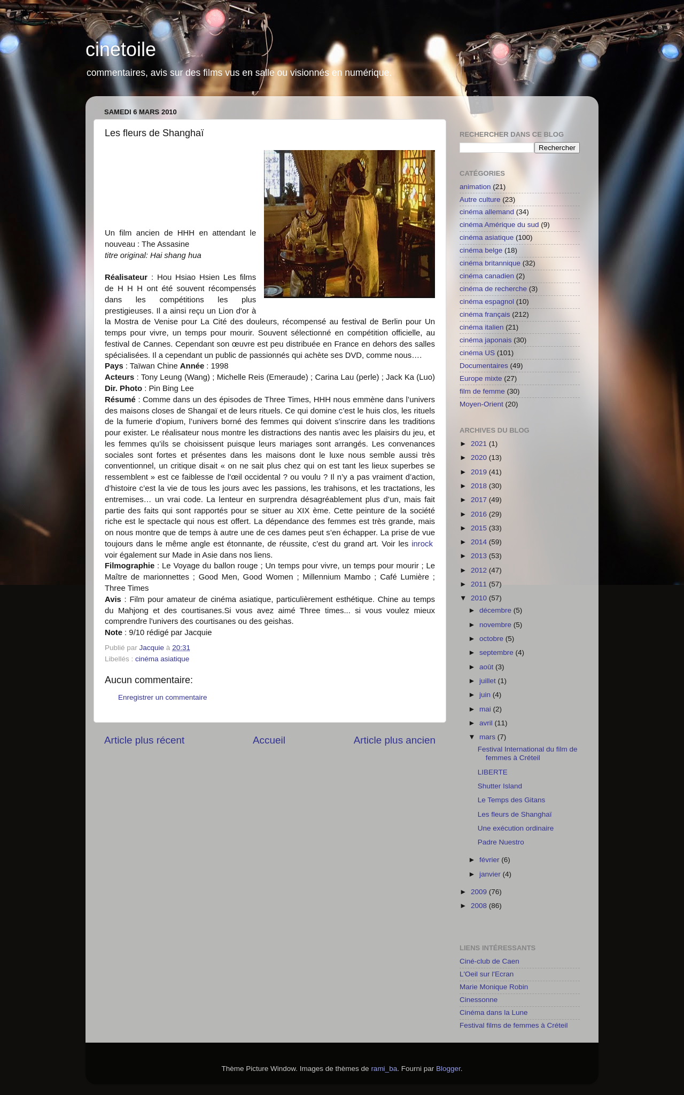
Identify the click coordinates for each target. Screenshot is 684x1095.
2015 (480, 528)
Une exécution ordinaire (516, 828)
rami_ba (384, 1069)
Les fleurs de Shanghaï (515, 814)
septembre (497, 652)
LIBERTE (493, 772)
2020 (480, 457)
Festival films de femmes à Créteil (514, 1025)
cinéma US (477, 353)
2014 (480, 542)
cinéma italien (482, 327)
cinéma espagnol (487, 302)
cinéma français (485, 314)
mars (488, 737)
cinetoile (121, 49)
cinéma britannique (490, 263)
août (487, 667)
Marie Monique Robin (494, 987)
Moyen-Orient (481, 404)
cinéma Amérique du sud (499, 225)
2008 (480, 906)
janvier (491, 874)
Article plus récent (144, 740)
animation (475, 187)
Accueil (269, 740)
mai (486, 709)
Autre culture (480, 199)
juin (486, 695)
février (490, 860)
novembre (496, 625)
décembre (496, 610)
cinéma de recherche (493, 289)
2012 (480, 570)
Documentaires (484, 366)
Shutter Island (500, 786)
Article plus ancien (395, 740)
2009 (480, 892)
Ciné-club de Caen (489, 961)
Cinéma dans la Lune (494, 1012)
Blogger (448, 1069)
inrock (422, 543)
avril (487, 723)
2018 (480, 486)
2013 (480, 556)
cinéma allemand (487, 212)
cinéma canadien (487, 276)
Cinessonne (479, 1000)
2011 (480, 584)
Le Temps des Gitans (512, 800)
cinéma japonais (486, 340)
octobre (492, 639)
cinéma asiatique (162, 659)
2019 (480, 472)
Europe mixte (481, 378)
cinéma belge (481, 250)
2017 (480, 500)
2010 (480, 598)
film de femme (482, 391)
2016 (480, 514)
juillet (488, 681)
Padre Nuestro (501, 842)
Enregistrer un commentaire (162, 697)
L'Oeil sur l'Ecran (487, 974)
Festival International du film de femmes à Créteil (528, 753)
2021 (480, 444)
